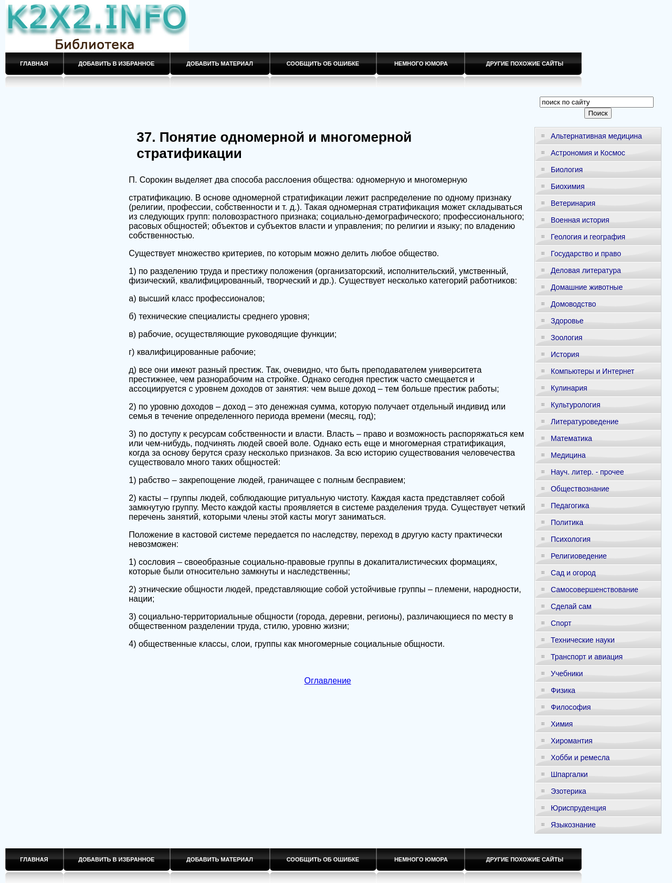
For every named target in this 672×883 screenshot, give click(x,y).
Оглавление (327, 680)
